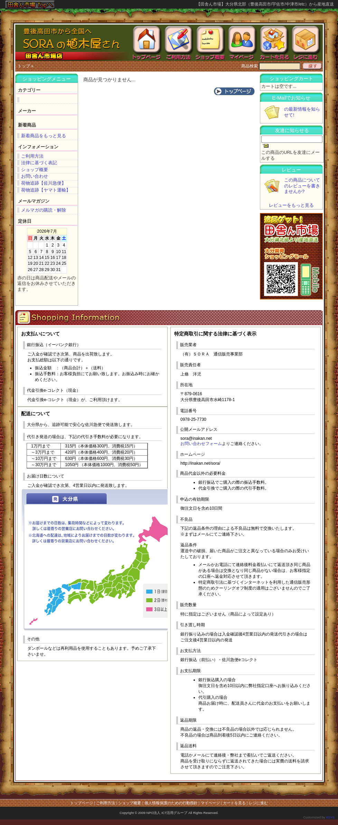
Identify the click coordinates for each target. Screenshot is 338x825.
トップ (24, 66)
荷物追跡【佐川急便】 (43, 183)
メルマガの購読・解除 (43, 210)
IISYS (330, 817)
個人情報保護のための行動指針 (171, 803)
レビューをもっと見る (291, 205)
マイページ (210, 803)
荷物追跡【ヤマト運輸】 (46, 190)
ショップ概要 (34, 169)
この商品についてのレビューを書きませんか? (302, 185)
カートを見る (234, 803)
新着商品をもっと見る (43, 135)
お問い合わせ (34, 176)
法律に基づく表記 (39, 162)
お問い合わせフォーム (201, 443)
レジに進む (258, 803)
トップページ (81, 803)
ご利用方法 (32, 156)
